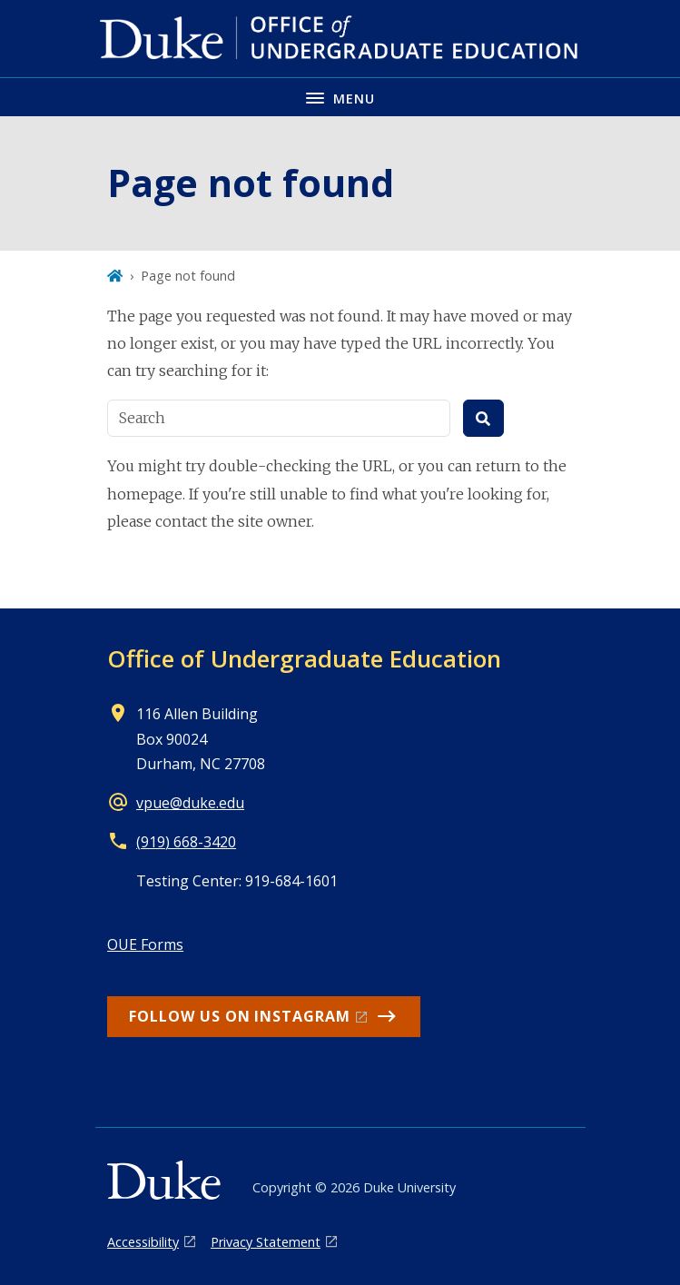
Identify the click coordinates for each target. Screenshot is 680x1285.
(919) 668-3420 (186, 842)
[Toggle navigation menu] (340, 96)
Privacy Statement (265, 1241)
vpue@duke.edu (190, 803)
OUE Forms (145, 944)
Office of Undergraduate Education (304, 658)
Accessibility (143, 1241)
